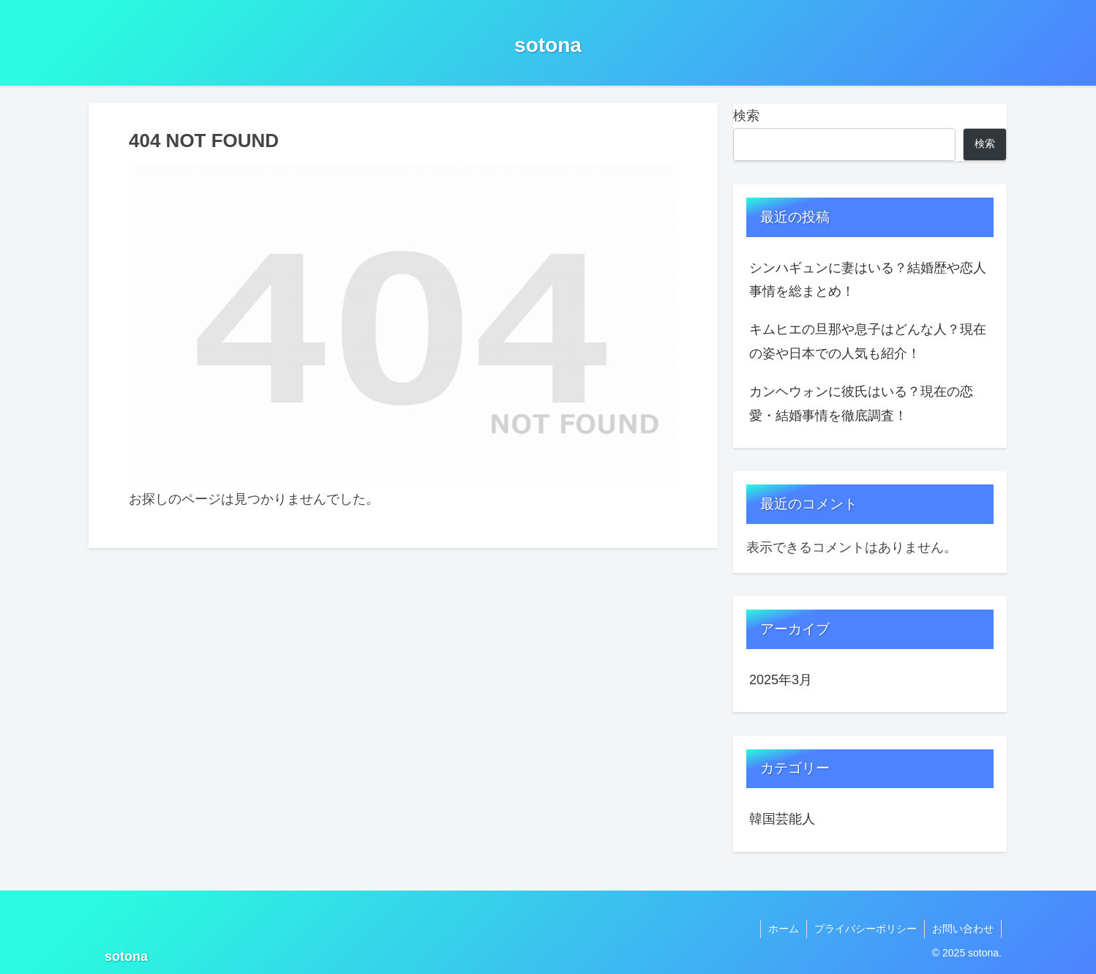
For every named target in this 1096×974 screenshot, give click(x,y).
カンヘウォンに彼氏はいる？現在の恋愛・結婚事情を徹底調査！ (861, 403)
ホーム (783, 928)
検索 (746, 115)
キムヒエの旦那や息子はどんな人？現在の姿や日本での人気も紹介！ (867, 341)
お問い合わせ (963, 928)
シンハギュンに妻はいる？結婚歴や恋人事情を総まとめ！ (867, 280)
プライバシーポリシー (865, 928)
